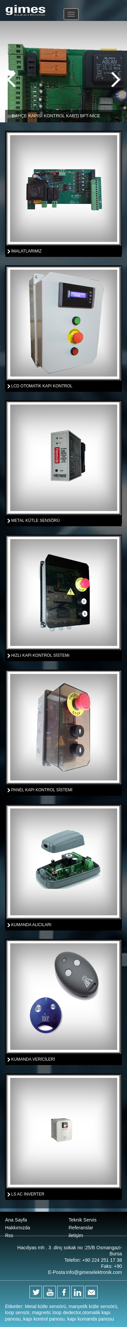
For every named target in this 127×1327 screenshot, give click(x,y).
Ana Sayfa (16, 1220)
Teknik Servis (83, 1220)
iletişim (76, 1235)
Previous (11, 79)
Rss (9, 1235)
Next (116, 79)
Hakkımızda (17, 1227)
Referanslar (81, 1227)
